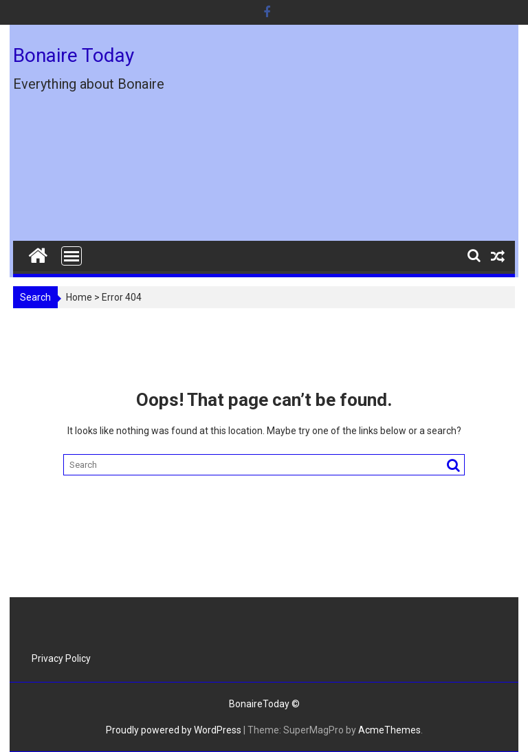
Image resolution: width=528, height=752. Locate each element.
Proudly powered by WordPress (173, 729)
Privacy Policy (61, 658)
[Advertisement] (344, 138)
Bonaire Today (73, 55)
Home (79, 297)
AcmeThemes (389, 729)
